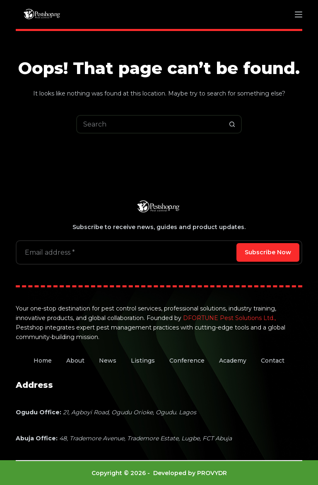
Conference (187, 360)
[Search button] (232, 124)
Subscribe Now (268, 252)
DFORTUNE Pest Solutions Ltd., (229, 318)
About (75, 360)
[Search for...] (149, 124)
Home (43, 360)
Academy (232, 360)
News (107, 360)
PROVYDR (212, 473)
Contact (272, 360)
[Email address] (125, 252)
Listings (143, 360)
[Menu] (298, 14)
